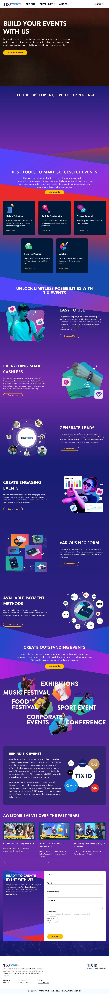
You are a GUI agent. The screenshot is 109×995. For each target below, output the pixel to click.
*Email (49, 883)
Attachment (51, 912)
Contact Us (98, 4)
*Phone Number (53, 892)
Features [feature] (30, 4)
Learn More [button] (11, 231)
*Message (51, 900)
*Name (49, 874)
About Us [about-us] (64, 4)
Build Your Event (15, 53)
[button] (19, 831)
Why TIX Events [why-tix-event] (47, 4)
